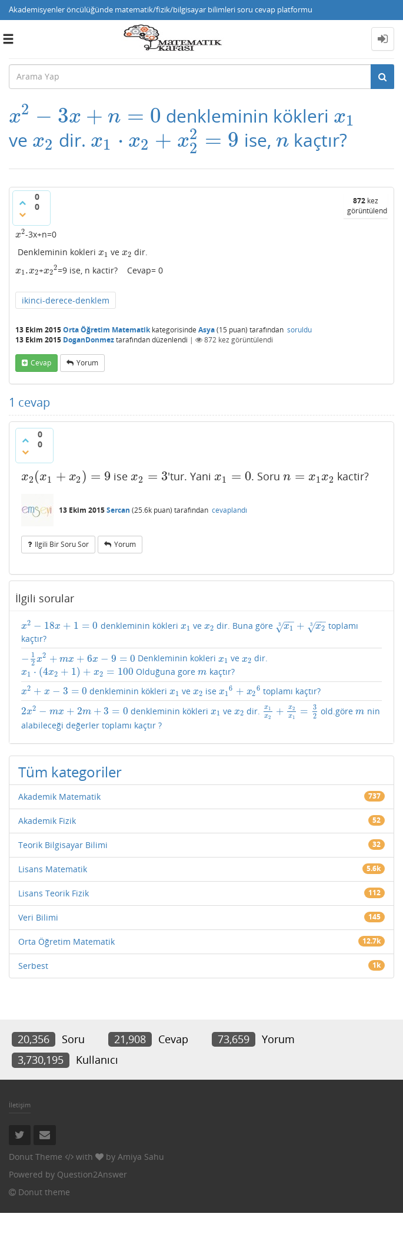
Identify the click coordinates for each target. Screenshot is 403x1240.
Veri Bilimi (38, 917)
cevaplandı (229, 510)
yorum (87, 363)
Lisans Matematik (52, 869)
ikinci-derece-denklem (65, 300)
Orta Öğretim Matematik (106, 330)
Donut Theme (35, 1156)
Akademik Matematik (59, 796)
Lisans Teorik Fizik (53, 893)
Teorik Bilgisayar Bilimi (63, 844)
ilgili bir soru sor (62, 544)
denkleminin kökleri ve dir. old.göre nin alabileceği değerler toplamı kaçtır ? (200, 717)
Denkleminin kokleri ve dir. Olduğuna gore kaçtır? (144, 665)
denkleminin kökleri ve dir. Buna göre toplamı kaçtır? (189, 632)
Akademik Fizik (47, 820)
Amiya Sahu (141, 1156)
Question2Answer (92, 1174)
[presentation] (85, 116)
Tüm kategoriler (70, 771)
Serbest (33, 965)
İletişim (20, 1104)
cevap (41, 363)
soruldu (299, 330)
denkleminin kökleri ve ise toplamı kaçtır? (171, 691)
